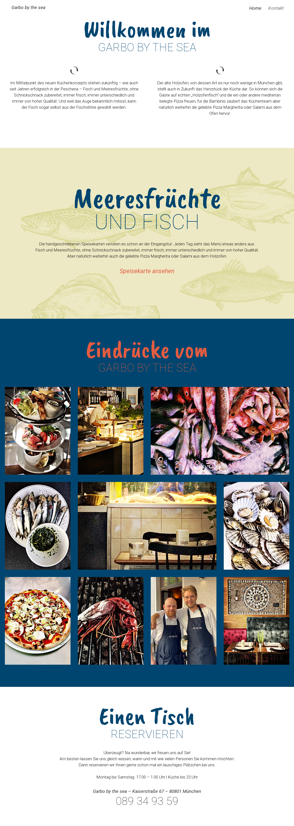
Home (255, 8)
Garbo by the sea (28, 7)
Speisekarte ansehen (147, 271)
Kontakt (276, 8)
